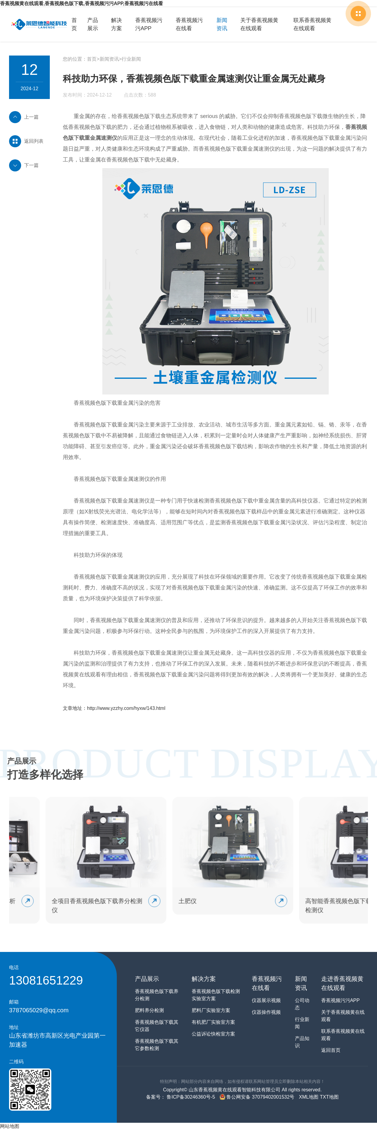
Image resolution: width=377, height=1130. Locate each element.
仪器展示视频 (266, 1000)
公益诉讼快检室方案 (213, 1033)
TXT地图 (329, 1097)
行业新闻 (131, 59)
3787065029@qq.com (39, 1010)
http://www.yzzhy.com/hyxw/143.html (126, 708)
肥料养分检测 (149, 1010)
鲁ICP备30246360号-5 (190, 1097)
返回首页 (330, 1050)
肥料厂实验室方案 (211, 1010)
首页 (74, 24)
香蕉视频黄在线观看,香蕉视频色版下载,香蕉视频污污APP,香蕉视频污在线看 (81, 3)
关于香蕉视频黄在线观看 (261, 24)
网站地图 (9, 1126)
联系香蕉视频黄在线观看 (315, 24)
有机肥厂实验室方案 (213, 1022)
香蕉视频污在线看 (189, 24)
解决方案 (116, 24)
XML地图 (308, 1097)
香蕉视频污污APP (148, 24)
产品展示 (92, 24)
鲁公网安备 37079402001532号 (256, 1097)
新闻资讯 (221, 24)
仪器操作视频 (266, 1012)
